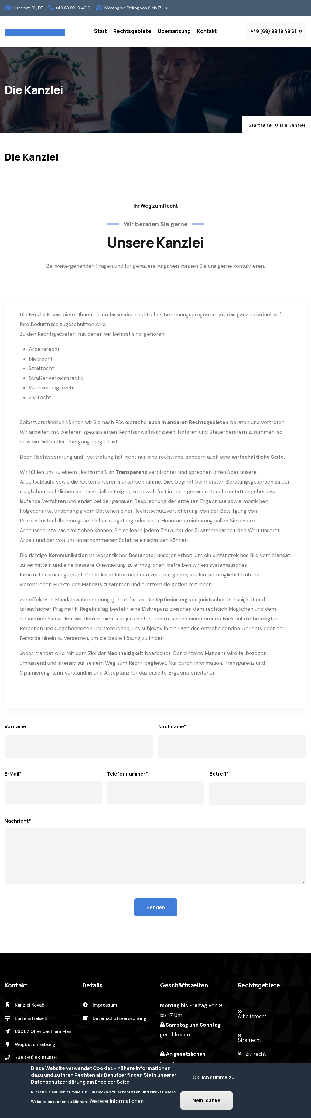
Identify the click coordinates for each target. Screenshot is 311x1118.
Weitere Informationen (116, 1102)
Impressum (99, 1005)
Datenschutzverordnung (114, 1018)
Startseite (260, 125)
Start (100, 31)
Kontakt (207, 31)
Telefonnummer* (127, 773)
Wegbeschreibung (30, 1045)
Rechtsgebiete (132, 31)
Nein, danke (206, 1102)
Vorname (15, 726)
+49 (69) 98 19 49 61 (32, 1058)
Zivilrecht (255, 1054)
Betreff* (219, 773)
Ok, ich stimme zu (213, 1079)
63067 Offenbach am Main (39, 1031)
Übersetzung (174, 31)
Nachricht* (18, 820)
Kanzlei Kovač (24, 1005)
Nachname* (172, 726)
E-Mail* (13, 773)
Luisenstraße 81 (27, 1018)
